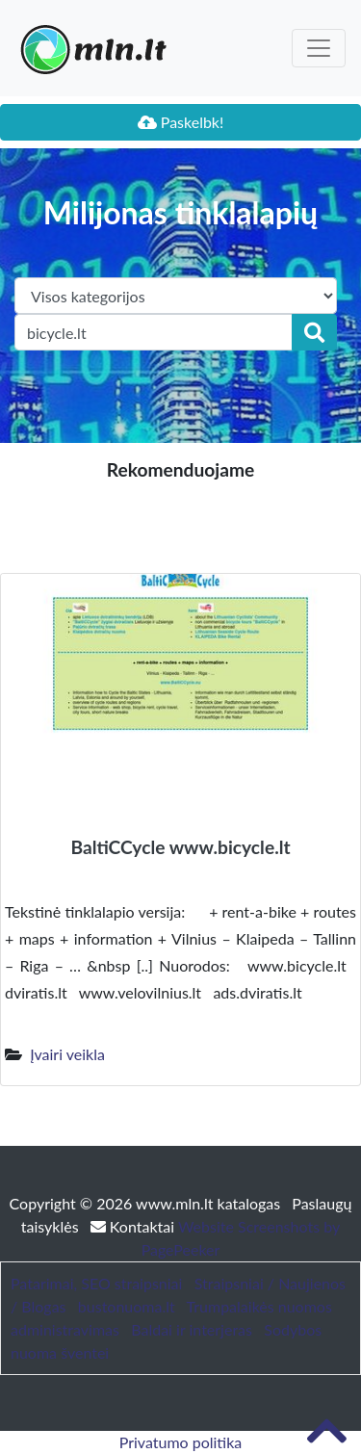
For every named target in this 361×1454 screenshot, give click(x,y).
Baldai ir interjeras (191, 1329)
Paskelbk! (181, 122)
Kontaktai (134, 1226)
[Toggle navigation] (319, 48)
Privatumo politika (181, 1442)
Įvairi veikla (67, 1054)
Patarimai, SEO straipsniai (96, 1283)
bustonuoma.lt (126, 1306)
